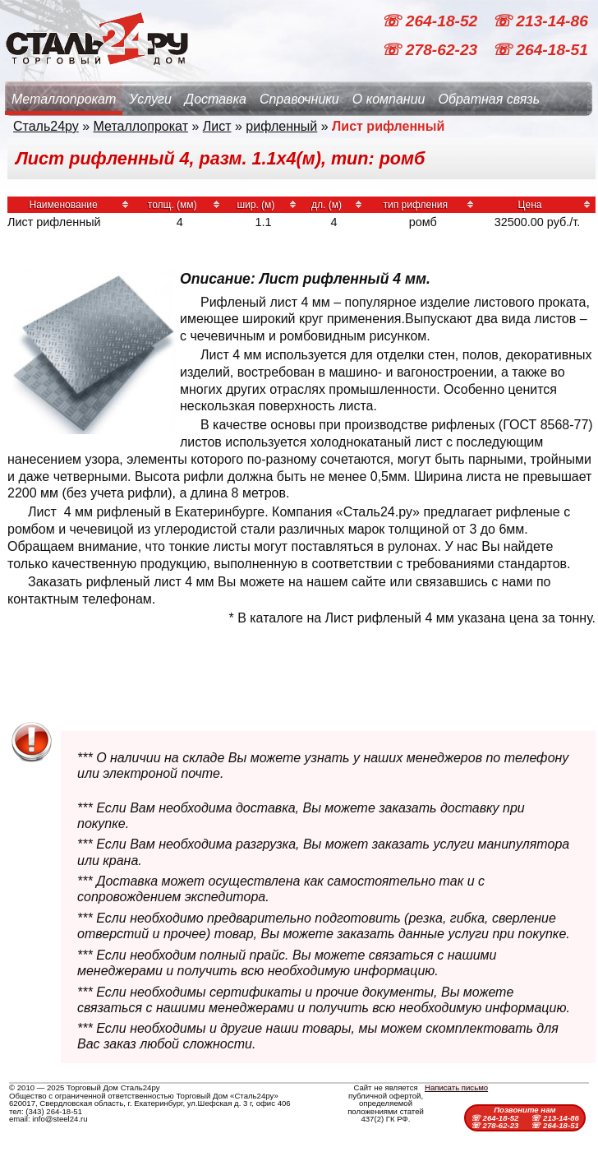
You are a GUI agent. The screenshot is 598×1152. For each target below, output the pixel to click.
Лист (217, 126)
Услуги (150, 99)
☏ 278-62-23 (431, 49)
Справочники (299, 99)
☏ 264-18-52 (431, 21)
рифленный (281, 126)
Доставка (215, 99)
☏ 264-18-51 (540, 49)
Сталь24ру (46, 126)
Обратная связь (489, 99)
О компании (389, 99)
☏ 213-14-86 (540, 21)
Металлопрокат (64, 99)
